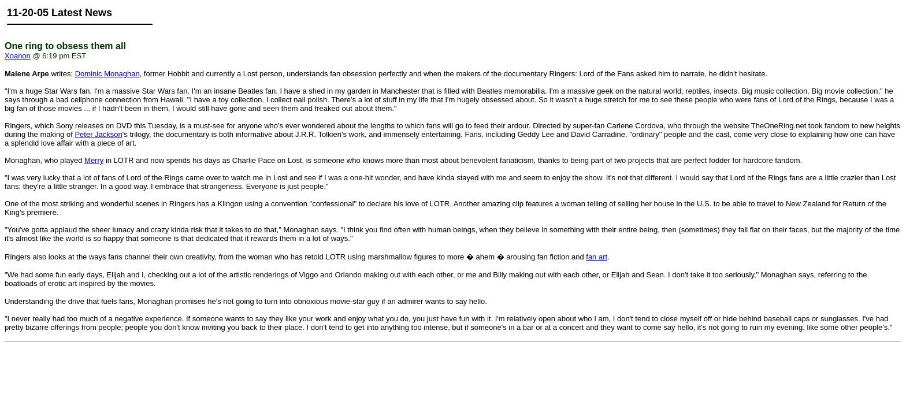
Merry (93, 160)
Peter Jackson (98, 134)
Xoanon (18, 55)
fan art (596, 256)
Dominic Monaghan (107, 73)
